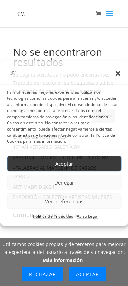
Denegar (64, 182)
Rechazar (42, 274)
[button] (117, 73)
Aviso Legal (87, 216)
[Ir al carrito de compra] (100, 14)
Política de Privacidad (53, 216)
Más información (63, 260)
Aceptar (64, 163)
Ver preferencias (64, 201)
